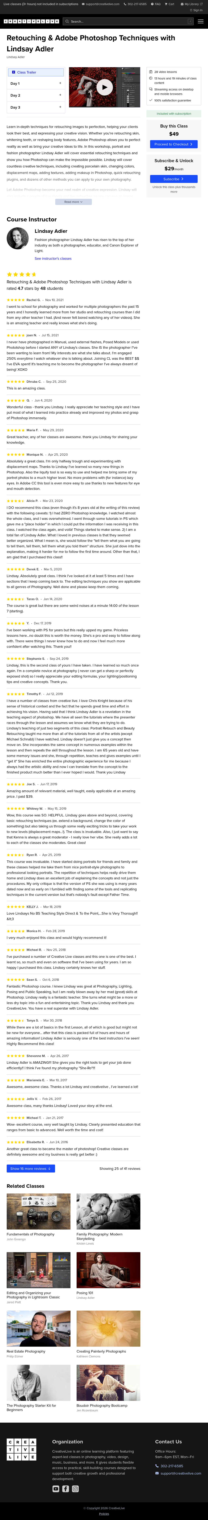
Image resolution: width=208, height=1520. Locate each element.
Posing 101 (85, 1292)
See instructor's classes (53, 258)
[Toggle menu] (200, 21)
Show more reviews (30, 1168)
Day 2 (15, 95)
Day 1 (15, 83)
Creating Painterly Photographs (101, 1351)
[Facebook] (65, 1489)
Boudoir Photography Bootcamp (102, 1405)
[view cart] (170, 4)
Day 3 (15, 107)
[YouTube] (56, 1489)
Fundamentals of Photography (30, 1234)
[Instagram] (75, 1489)
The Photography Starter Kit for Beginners (31, 1407)
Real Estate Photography (26, 1351)
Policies (104, 1514)
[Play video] (104, 87)
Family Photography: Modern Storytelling (99, 1236)
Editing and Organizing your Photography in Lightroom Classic (33, 1295)
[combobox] (128, 21)
